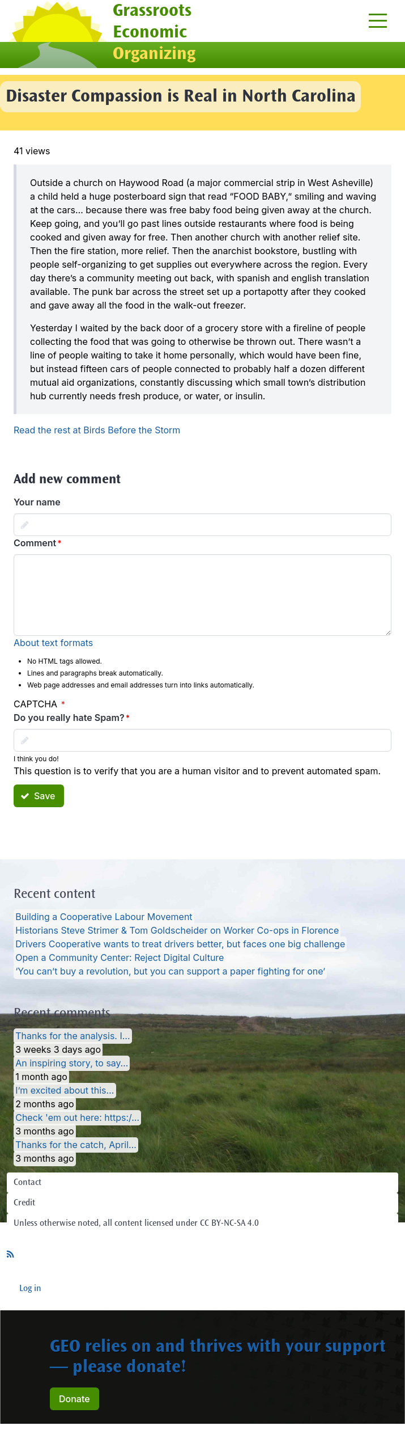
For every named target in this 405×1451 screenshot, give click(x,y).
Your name (37, 502)
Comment (35, 543)
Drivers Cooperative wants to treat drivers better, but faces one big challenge (180, 944)
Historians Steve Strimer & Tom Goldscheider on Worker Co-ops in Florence (177, 931)
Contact (27, 1182)
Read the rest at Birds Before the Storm (97, 430)
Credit (24, 1203)
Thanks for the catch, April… (76, 1145)
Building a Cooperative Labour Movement (103, 917)
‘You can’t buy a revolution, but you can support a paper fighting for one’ (170, 971)
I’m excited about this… (64, 1090)
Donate (74, 1398)
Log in (30, 1288)
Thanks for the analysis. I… (72, 1036)
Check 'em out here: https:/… (77, 1118)
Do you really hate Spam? (69, 717)
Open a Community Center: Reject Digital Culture (119, 958)
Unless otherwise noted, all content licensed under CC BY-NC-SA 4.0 (136, 1223)
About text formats (53, 642)
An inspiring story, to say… (71, 1063)
